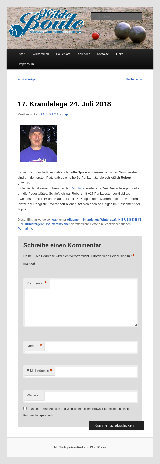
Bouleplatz (63, 54)
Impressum (26, 64)
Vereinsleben (61, 224)
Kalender (83, 54)
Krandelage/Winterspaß (100, 219)
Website (33, 395)
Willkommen (41, 54)
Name (34, 346)
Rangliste (78, 188)
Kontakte (103, 54)
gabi (68, 114)
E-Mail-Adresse (39, 371)
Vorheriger (27, 79)
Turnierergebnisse (37, 224)
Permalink (25, 228)
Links (119, 54)
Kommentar (37, 283)
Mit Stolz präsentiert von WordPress (80, 447)
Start (22, 54)
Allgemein (74, 219)
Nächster (134, 79)
